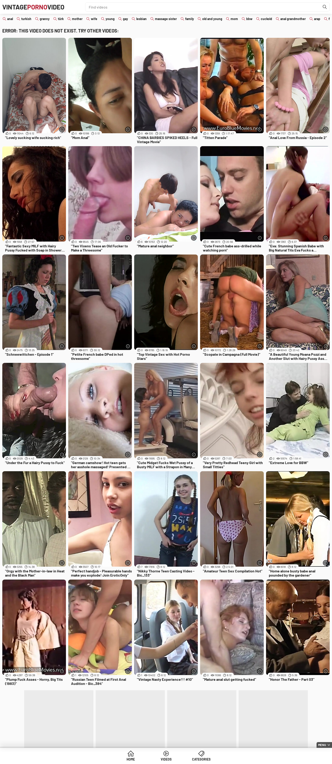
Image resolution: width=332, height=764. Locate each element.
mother (77, 19)
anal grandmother (293, 19)
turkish (26, 19)
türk (61, 19)
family (189, 19)
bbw (249, 19)
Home (131, 759)
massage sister (166, 19)
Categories (201, 759)
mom (234, 19)
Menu (322, 745)
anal (10, 19)
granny (45, 19)
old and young (212, 19)
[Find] (324, 7)
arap (317, 19)
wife (94, 19)
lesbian (141, 19)
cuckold (266, 19)
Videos (166, 759)
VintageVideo (33, 7)
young (110, 19)
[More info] (62, 129)
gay (125, 19)
